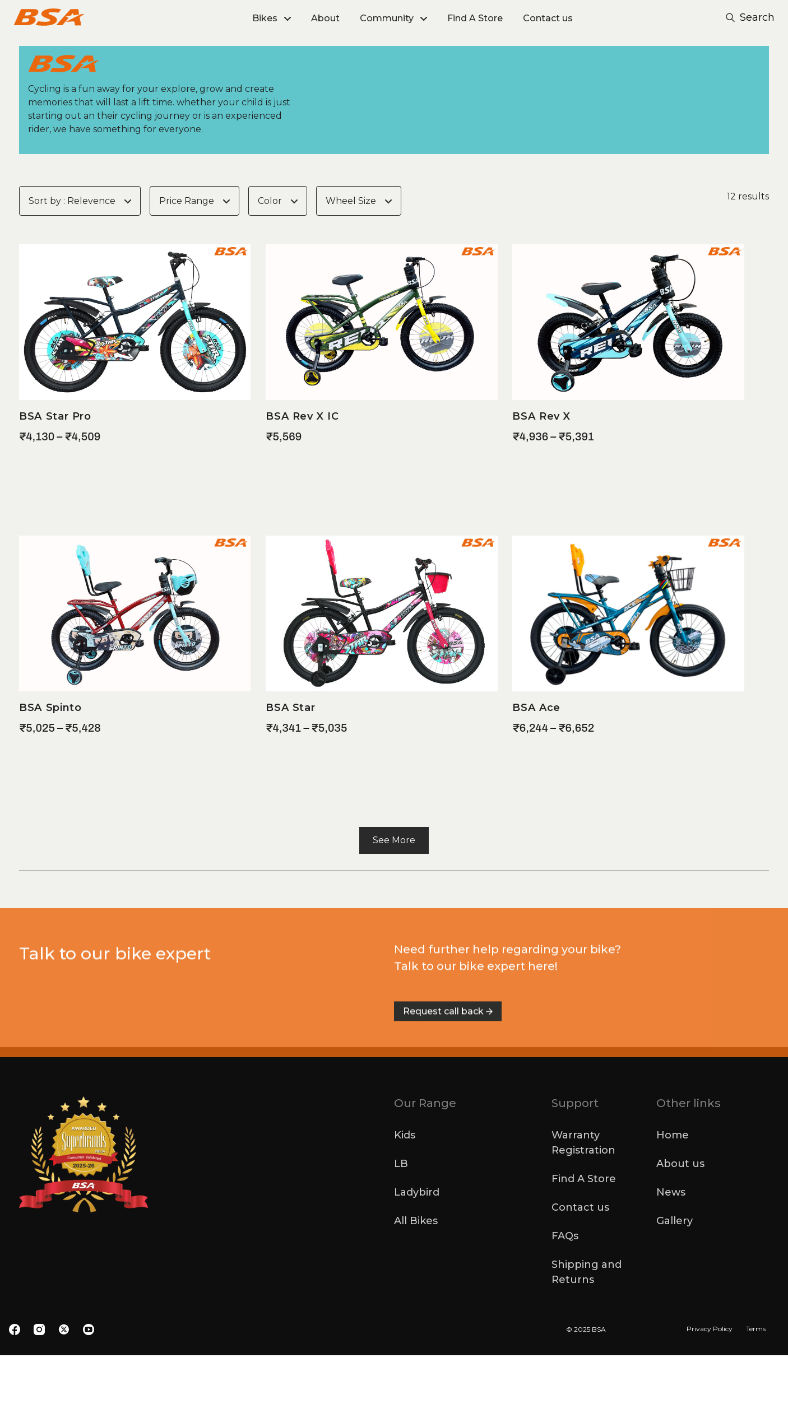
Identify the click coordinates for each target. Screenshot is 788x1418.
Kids (404, 1198)
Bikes (264, 18)
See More (394, 903)
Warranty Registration (583, 1205)
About (325, 18)
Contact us (548, 18)
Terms (756, 1391)
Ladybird (416, 1255)
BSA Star (290, 770)
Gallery (674, 1283)
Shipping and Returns (586, 1335)
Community (387, 18)
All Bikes (416, 1283)
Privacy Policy (710, 1391)
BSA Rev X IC (302, 479)
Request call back (448, 1109)
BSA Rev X (541, 479)
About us (680, 1226)
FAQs (564, 1299)
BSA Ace (536, 770)
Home (672, 1198)
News (670, 1255)
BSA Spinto (50, 770)
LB (401, 1226)
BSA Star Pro (55, 479)
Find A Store (475, 18)
